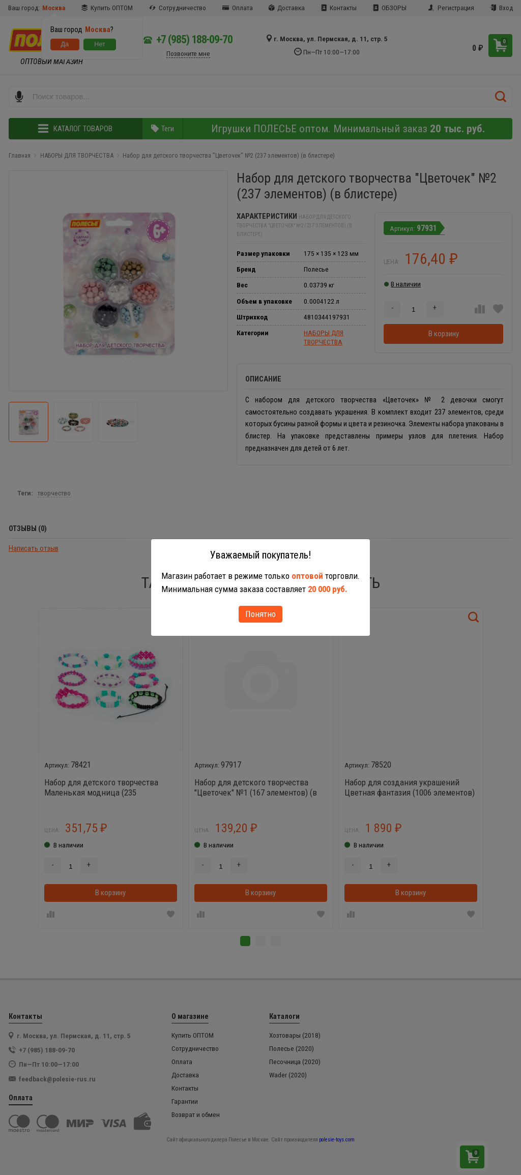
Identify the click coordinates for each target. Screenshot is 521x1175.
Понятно (260, 614)
